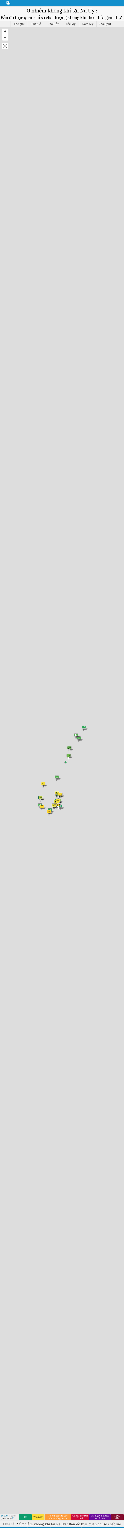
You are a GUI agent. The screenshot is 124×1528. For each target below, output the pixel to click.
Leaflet (4, 1515)
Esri (14, 1518)
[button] (5, 32)
